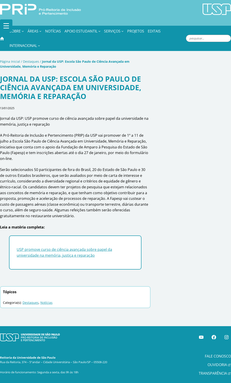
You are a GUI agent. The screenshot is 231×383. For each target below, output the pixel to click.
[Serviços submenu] (122, 31)
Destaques (31, 61)
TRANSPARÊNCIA (213, 373)
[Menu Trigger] (6, 25)
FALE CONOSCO (218, 356)
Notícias (46, 302)
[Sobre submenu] (23, 31)
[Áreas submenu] (40, 31)
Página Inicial (10, 61)
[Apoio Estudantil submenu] (99, 31)
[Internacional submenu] (39, 45)
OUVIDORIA (217, 364)
